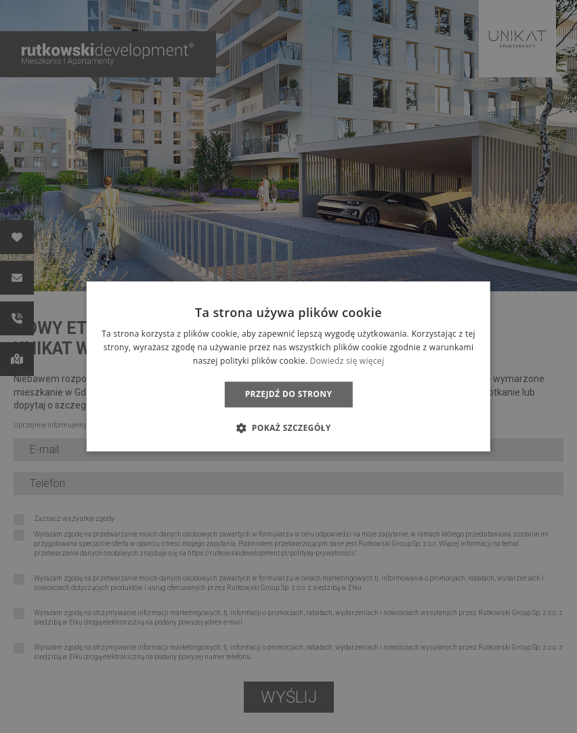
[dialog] (288, 366)
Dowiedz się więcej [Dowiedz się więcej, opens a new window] (347, 360)
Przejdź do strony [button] (289, 394)
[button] (288, 428)
